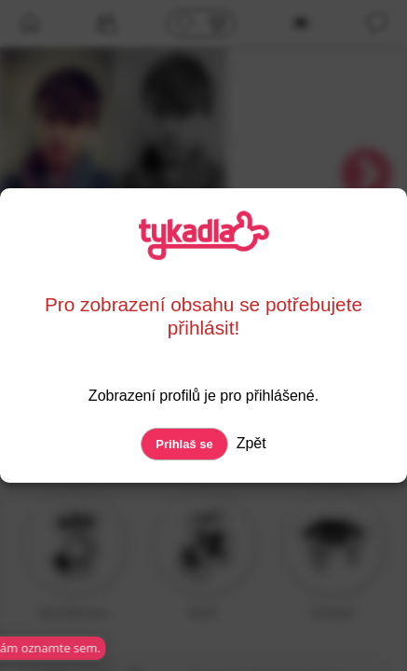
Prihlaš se (184, 444)
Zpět (248, 443)
